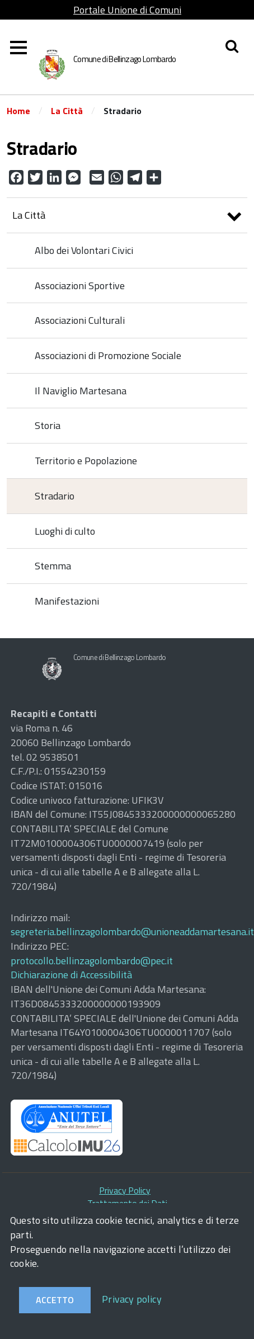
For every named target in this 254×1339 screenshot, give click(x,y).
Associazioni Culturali (80, 320)
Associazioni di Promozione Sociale (108, 355)
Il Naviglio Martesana (80, 390)
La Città (67, 110)
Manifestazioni (67, 601)
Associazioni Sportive (80, 285)
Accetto (55, 1300)
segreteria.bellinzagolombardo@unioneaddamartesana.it (132, 931)
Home (18, 110)
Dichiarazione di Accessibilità (71, 974)
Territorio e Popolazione (86, 460)
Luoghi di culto (65, 531)
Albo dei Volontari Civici (84, 250)
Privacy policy (132, 1299)
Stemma (53, 565)
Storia (47, 425)
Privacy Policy (124, 1190)
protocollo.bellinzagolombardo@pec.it (92, 960)
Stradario (54, 495)
